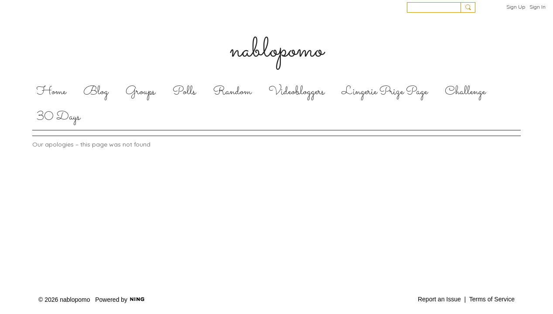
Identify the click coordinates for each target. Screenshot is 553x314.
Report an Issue (439, 299)
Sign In (537, 6)
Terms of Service (492, 299)
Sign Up (515, 6)
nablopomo (276, 50)
